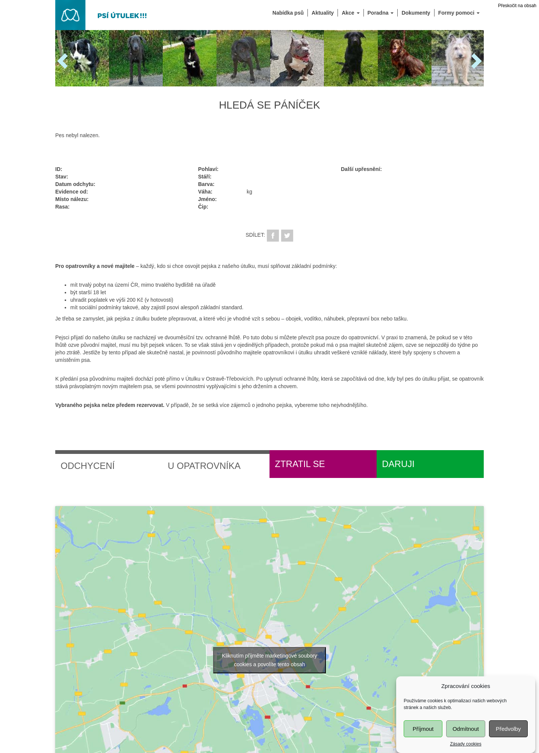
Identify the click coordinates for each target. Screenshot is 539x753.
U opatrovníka (204, 466)
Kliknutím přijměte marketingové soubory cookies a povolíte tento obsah (269, 660)
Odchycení (88, 466)
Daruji (398, 464)
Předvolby (508, 733)
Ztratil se (300, 464)
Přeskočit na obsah (517, 5)
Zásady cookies (465, 748)
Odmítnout (466, 733)
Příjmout (423, 733)
